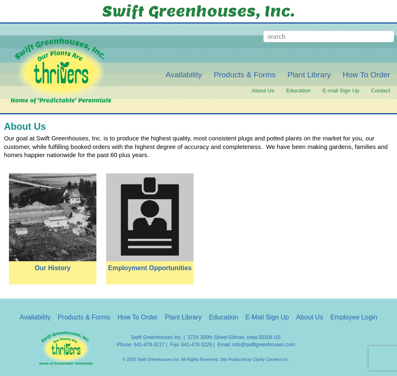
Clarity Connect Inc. (271, 359)
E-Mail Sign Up (267, 317)
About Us (263, 90)
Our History (52, 268)
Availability (184, 74)
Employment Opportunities (150, 268)
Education (298, 90)
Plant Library (309, 74)
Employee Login (353, 317)
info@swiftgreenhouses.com (264, 345)
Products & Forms (245, 74)
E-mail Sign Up (341, 90)
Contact (380, 90)
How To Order (366, 74)
